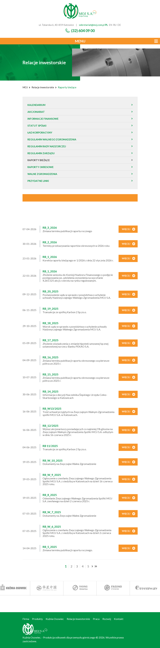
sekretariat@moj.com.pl (92, 24)
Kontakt (118, 618)
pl (106, 24)
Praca (96, 618)
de (119, 24)
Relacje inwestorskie (43, 87)
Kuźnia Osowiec (55, 618)
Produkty (37, 618)
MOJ (25, 87)
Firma (26, 618)
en (110, 24)
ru (114, 24)
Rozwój (106, 618)
